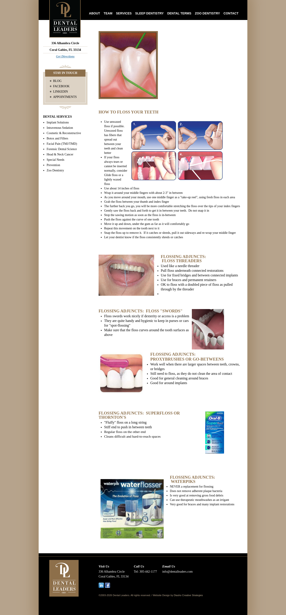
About (94, 13)
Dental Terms (179, 13)
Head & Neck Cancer (60, 154)
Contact (231, 13)
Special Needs (55, 159)
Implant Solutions (58, 122)
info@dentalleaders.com (177, 571)
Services (124, 13)
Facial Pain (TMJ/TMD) (62, 143)
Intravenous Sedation (60, 127)
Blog (57, 81)
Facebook (61, 86)
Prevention (53, 165)
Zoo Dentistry (207, 13)
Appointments (65, 97)
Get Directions (65, 56)
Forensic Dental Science (62, 149)
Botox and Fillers (57, 138)
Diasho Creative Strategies (188, 595)
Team (108, 13)
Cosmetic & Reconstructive (64, 133)
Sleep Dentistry (149, 13)
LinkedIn (60, 91)
